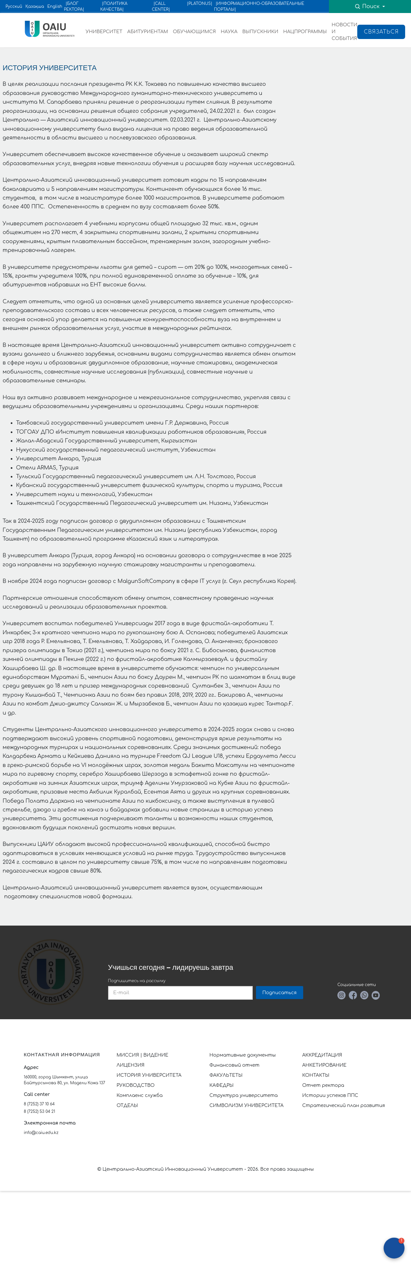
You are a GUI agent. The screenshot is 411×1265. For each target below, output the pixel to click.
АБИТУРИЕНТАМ (147, 31)
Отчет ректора (323, 1085)
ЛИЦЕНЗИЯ (131, 1065)
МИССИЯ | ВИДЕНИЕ (142, 1055)
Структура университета (243, 1095)
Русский (14, 6)
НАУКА (229, 31)
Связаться (381, 32)
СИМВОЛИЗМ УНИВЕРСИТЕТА (246, 1105)
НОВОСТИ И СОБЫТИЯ (344, 31)
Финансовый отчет (234, 1065)
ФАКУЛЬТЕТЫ (226, 1075)
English (54, 6)
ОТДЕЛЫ (127, 1105)
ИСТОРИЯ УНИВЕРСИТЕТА (149, 1075)
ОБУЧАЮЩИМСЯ (194, 31)
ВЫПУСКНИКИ (260, 31)
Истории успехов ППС (330, 1095)
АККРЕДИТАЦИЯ (322, 1055)
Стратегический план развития (344, 1105)
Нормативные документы (242, 1055)
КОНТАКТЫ (315, 1075)
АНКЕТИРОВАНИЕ (324, 1065)
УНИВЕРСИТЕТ (104, 31)
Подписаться (279, 992)
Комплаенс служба (140, 1095)
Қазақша (34, 6)
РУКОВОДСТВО (136, 1085)
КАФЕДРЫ (221, 1085)
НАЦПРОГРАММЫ (305, 31)
